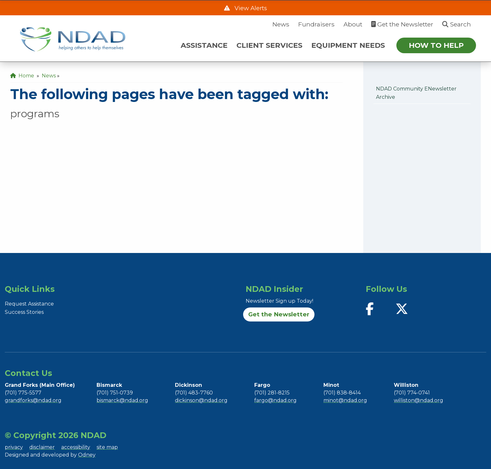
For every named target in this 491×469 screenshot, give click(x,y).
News (280, 24)
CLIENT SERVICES (269, 45)
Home (22, 76)
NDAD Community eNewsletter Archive (416, 93)
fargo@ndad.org (275, 400)
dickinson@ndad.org (201, 400)
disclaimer (42, 447)
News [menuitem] (49, 76)
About (352, 24)
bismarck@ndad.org (122, 400)
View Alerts (250, 8)
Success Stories (24, 312)
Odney (87, 455)
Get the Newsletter (402, 24)
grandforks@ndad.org (33, 400)
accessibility (75, 447)
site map (107, 447)
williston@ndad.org (418, 400)
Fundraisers (316, 24)
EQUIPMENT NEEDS (348, 45)
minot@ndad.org (345, 400)
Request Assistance (29, 304)
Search (456, 24)
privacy (14, 447)
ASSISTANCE (204, 45)
